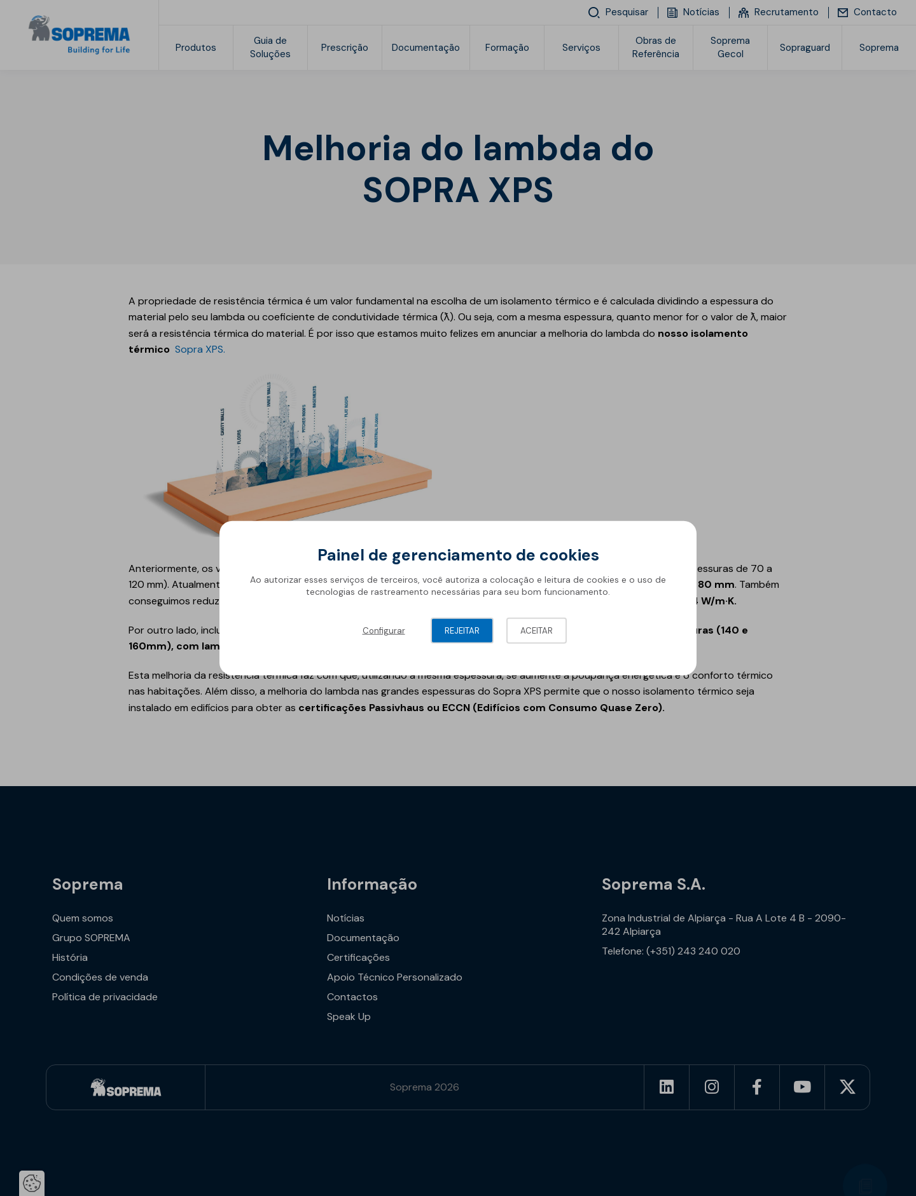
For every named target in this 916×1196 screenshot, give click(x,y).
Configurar (384, 630)
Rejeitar (462, 630)
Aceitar (536, 630)
